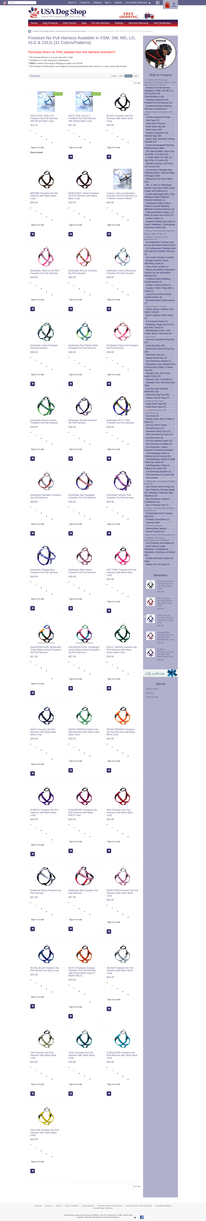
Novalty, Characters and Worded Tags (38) (156, 134)
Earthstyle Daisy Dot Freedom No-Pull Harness (122, 346)
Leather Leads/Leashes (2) (158, 285)
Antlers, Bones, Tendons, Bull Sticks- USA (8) (159, 310)
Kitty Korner (69, 23)
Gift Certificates (162, 23)
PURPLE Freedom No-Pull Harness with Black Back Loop (44, 812)
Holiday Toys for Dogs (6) (157, 564)
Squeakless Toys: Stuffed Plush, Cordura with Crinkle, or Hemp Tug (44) (160, 367)
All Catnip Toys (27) (155, 428)
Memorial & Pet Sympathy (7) (160, 535)
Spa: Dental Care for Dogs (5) (160, 486)
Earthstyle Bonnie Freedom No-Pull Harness (82, 272)
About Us (72, 2)
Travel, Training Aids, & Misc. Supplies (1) (159, 509)
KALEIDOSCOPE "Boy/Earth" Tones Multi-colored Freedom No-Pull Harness (46, 650)
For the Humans (101, 23)
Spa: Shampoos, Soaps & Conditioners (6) (157, 500)
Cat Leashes (152, 478)
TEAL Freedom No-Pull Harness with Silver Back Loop (81, 1055)
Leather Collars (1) (154, 218)
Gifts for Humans (154, 525)
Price (121, 76)
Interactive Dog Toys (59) (157, 395)
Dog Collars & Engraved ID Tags (158, 113)
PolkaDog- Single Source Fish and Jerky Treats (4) (159, 326)
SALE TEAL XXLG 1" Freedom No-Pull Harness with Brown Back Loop (82, 118)
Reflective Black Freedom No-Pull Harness (46, 891)
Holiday (119, 23)
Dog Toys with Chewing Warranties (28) (156, 390)
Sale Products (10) (156, 410)
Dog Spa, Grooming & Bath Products (159, 482)
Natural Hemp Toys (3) (156, 358)
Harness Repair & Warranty (103, 1208)
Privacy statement (88, 1206)
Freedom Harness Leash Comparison (139, 1206)
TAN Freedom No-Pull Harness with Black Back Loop (43, 1055)
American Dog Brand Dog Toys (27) (160, 341)
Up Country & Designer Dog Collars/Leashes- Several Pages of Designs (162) (160, 173)
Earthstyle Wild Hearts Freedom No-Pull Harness (82, 571)
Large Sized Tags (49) (156, 404)
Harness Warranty (138, 23)
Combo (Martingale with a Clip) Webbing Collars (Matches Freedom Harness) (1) (160, 197)
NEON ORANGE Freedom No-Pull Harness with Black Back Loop (121, 732)
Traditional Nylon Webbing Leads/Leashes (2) (157, 280)
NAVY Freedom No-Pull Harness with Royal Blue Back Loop (43, 732)
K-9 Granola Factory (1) (157, 321)
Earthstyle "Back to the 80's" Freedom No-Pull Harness (45, 272)
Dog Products (50, 23)
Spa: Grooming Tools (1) (157, 505)
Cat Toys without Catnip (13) (159, 441)
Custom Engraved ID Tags (158, 117)
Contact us (85, 2)
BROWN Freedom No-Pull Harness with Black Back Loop (44, 196)
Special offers (152, 689)
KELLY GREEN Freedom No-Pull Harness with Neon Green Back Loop (122, 650)
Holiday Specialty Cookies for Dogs (159, 559)
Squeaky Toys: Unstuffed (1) (159, 379)
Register (118, 2)
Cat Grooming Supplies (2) (158, 471)
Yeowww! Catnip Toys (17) (158, 431)
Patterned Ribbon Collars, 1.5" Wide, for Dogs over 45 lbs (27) (159, 213)
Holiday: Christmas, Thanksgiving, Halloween (156, 539)
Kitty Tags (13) (152, 120)
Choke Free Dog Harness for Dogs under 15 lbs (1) (159, 232)
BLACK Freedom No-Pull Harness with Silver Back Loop (120, 118)
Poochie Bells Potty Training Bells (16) (158, 514)
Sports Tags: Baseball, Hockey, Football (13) (160, 140)
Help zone (38, 1206)
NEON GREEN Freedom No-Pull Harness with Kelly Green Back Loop (84, 732)
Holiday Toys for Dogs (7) (157, 398)
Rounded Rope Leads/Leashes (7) (160, 301)
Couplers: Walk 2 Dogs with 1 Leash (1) (159, 289)
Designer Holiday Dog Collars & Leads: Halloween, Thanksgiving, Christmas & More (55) (160, 224)
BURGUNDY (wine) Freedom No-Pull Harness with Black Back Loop (83, 196)
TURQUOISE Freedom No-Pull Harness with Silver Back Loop (122, 1055)
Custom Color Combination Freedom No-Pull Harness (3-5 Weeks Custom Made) (122, 196)
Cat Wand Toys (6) (154, 438)
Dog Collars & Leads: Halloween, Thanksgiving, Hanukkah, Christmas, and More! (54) (160, 550)
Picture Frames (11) (155, 532)
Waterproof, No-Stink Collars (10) (158, 180)
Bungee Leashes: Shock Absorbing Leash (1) (157, 262)
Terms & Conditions (72, 1206)
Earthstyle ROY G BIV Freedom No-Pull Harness (120, 421)
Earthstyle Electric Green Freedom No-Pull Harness (44, 421)
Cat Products (152, 413)
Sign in (108, 2)
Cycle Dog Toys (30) (155, 345)
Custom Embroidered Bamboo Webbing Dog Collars (159, 146)
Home (34, 23)
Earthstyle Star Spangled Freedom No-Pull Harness (82, 496)
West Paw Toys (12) (155, 355)
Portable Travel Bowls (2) (157, 519)
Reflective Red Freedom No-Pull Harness (83, 891)
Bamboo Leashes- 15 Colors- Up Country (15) (159, 165)
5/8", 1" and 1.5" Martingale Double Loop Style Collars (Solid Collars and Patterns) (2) (160, 188)
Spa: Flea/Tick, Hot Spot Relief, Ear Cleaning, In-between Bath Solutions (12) (160, 493)
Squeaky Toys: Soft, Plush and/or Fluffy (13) (157, 374)
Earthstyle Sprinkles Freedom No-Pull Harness (45, 496)
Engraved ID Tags (154, 401)
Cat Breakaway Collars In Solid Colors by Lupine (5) (160, 460)
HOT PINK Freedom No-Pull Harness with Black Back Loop (121, 572)
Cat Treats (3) (152, 416)
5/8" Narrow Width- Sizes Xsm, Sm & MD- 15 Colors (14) (160, 152)
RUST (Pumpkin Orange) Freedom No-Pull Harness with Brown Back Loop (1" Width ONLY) (82, 972)
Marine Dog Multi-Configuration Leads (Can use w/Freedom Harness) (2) (160, 273)
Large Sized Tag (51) (155, 123)
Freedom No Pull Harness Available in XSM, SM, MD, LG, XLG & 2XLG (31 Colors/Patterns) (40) (159, 92)
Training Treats (153, 522)
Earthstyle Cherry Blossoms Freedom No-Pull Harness (121, 272)
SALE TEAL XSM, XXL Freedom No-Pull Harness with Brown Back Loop (44, 118)
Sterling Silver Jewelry (156, 528)
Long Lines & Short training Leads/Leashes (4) (158, 295)
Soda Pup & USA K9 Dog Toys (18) (159, 350)
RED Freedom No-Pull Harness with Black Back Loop (120, 812)
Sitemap (149, 693)
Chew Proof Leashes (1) (157, 267)
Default (127, 76)
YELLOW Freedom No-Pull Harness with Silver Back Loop (44, 1133)
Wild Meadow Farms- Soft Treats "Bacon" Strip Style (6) (158, 332)
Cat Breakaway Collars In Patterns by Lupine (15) (157, 466)
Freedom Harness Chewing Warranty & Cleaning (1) (158, 107)
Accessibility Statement (136, 2)
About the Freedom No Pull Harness (110, 1206)
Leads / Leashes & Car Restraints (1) (156, 238)
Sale (83, 23)
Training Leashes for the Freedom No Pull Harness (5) (158, 101)
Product (114, 76)
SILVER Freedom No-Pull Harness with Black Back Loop (120, 970)
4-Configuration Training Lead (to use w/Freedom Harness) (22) (160, 243)
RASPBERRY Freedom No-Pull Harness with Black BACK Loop (82, 812)
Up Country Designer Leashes (160, 257)
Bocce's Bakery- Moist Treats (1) (159, 316)
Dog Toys (150, 336)
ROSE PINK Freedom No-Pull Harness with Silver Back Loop (122, 893)
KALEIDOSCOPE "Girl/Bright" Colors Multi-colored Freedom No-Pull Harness (84, 650)
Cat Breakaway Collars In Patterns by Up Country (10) (158, 454)
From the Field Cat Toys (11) (159, 434)
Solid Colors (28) (154, 130)
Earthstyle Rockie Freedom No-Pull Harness (82, 421)
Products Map (152, 697)
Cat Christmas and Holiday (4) (160, 543)
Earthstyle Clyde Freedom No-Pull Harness (44, 346)
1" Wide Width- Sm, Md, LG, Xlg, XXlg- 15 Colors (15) (158, 158)
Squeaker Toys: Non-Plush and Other (160, 384)
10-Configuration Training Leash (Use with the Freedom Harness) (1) (160, 251)
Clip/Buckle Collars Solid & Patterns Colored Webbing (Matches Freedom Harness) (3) (159, 206)
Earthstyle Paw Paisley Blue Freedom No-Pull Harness (83, 346)
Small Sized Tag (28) (155, 126)
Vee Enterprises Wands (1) (158, 361)
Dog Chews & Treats (156, 306)
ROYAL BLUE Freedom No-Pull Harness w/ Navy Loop (45, 969)
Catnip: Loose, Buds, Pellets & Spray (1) (159, 420)
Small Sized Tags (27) (156, 407)
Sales (136, 76)
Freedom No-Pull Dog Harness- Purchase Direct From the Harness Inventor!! (160, 82)
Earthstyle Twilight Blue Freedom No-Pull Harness (44, 571)
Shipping (97, 2)
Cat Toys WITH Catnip (156, 425)
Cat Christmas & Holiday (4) (159, 444)
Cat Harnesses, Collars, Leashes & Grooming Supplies (159, 448)
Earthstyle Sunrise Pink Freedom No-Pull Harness (120, 496)
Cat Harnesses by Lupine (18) (160, 475)
